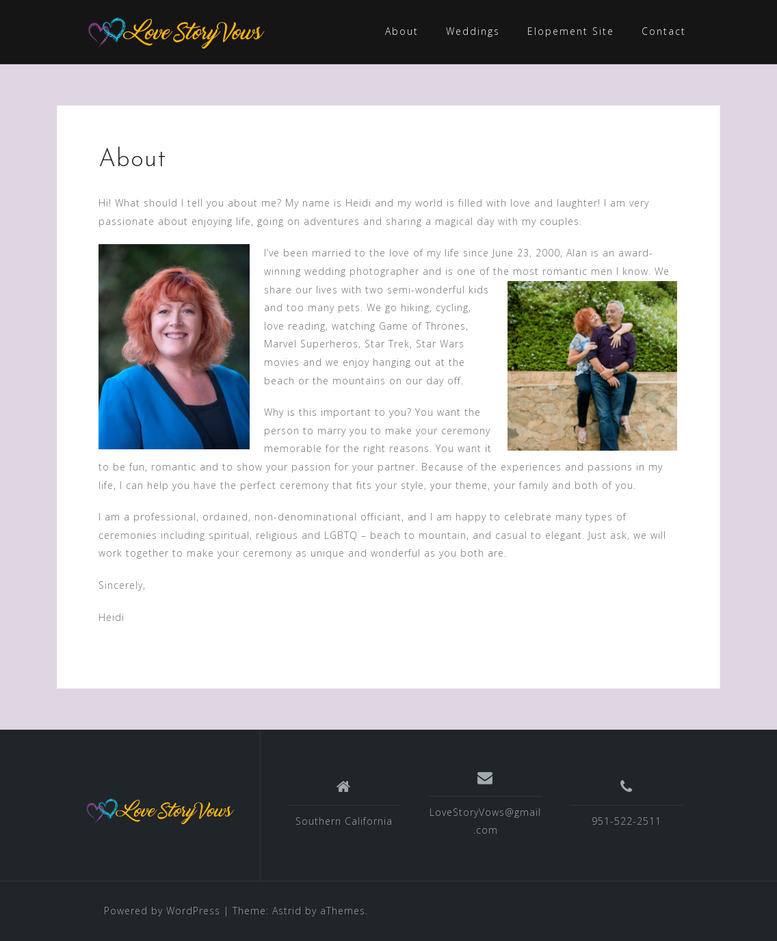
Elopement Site (570, 31)
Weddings (473, 31)
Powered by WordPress (162, 910)
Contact (664, 31)
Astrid (287, 910)
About (402, 31)
